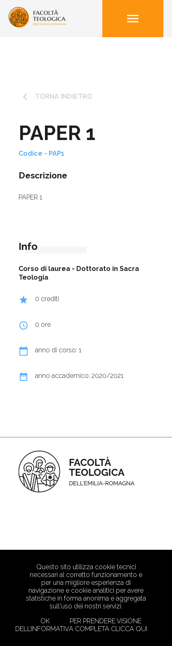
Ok (45, 621)
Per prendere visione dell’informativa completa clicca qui (81, 625)
